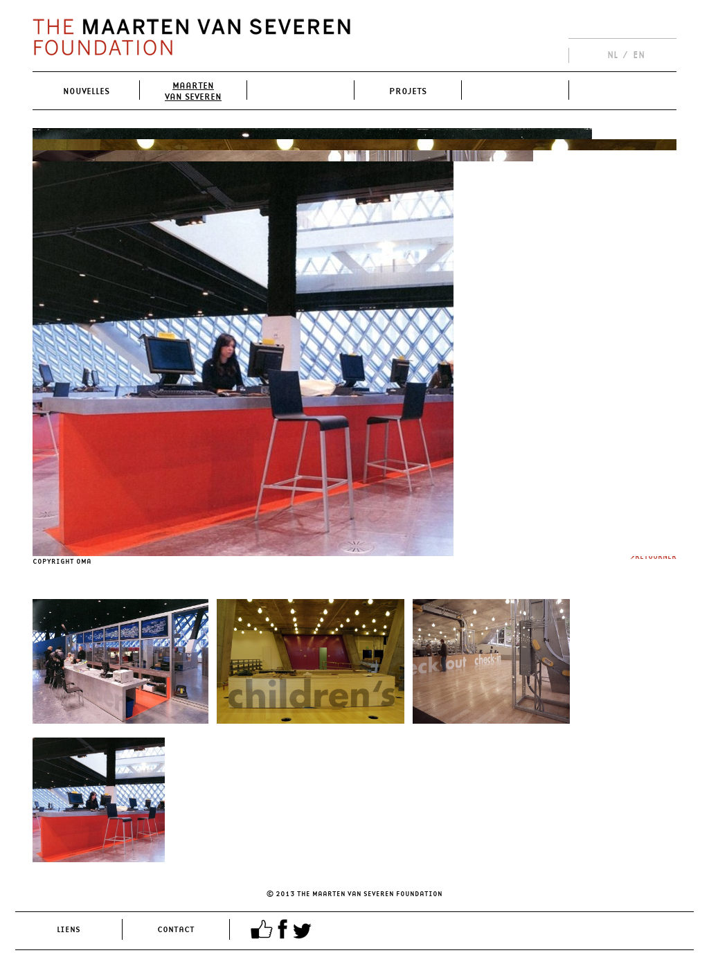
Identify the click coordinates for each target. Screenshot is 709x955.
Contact (176, 929)
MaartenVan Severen (193, 91)
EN (639, 55)
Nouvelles (86, 91)
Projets (408, 91)
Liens (68, 929)
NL (612, 55)
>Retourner (653, 556)
